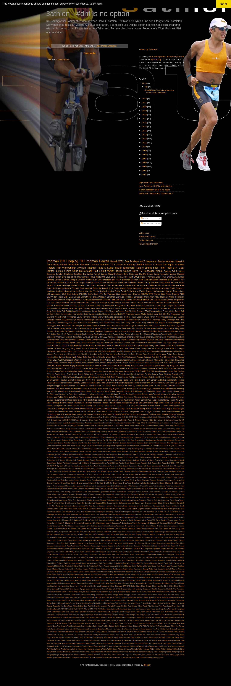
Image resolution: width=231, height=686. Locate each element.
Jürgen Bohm (52, 537)
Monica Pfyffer (160, 577)
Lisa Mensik (93, 554)
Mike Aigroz (77, 577)
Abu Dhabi (89, 420)
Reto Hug (169, 403)
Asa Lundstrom (163, 431)
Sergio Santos (124, 615)
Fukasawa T (159, 494)
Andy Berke (175, 429)
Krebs (155, 546)
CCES (66, 368)
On (66, 331)
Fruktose (129, 494)
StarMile (78, 620)
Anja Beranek (77, 320)
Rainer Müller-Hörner (176, 597)
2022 (144, 99)
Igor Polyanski (144, 514)
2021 (144, 103)
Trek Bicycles (136, 637)
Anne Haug (53, 264)
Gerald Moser (179, 497)
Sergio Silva (134, 615)
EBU (182, 374)
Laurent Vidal (90, 552)
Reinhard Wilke (167, 297)
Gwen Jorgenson (151, 503)
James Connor (179, 520)
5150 (182, 303)
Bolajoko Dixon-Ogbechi (165, 440)
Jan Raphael (109, 294)
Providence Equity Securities (66, 597)
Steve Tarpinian (112, 623)
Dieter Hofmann (111, 300)
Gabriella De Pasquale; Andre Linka (88, 497)
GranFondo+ (179, 500)
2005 (144, 166)
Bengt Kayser (94, 437)
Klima (160, 285)
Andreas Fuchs (58, 340)
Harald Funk (128, 380)
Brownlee (57, 446)
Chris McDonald (61, 457)
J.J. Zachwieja (74, 520)
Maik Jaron (59, 560)
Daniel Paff (142, 466)
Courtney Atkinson (106, 371)
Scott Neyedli (146, 612)
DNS (110, 288)
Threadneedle (179, 632)
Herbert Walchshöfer (168, 380)
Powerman (96, 403)
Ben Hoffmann (140, 340)
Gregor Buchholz (86, 282)
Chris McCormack (82, 271)
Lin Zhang (180, 552)
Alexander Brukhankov (132, 337)
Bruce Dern (66, 446)
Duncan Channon (141, 477)
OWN (129, 586)
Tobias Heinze (136, 302)
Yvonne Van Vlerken (153, 302)
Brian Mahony (149, 443)
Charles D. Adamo (139, 368)
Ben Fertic (58, 297)
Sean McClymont (167, 612)
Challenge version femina (113, 454)
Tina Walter (110, 635)
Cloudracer (108, 343)
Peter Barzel (160, 592)
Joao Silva (180, 386)
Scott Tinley (80, 409)
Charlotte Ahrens (155, 368)
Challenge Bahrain (53, 454)
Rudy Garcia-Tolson (135, 606)
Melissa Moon (84, 572)
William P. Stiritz (178, 649)
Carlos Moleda (178, 340)
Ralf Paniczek (76, 600)
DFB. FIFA (175, 463)
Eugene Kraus (52, 486)
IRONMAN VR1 (76, 514)
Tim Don (155, 357)
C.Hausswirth (144, 446)
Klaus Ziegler (95, 546)
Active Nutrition (121, 420)
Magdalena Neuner (140, 394)
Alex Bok (174, 360)
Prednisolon (51, 597)
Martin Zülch (109, 397)
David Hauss (72, 374)
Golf (155, 500)
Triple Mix (50, 640)
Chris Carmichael (169, 368)
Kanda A (140, 537)
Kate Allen (139, 326)
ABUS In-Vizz (160, 417)
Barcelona (177, 434)
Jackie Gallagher (135, 520)
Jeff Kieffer (169, 523)
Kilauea (67, 291)
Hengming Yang (68, 348)
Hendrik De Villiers (113, 509)
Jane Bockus (110, 523)
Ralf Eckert (100, 271)
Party (92, 308)
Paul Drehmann (102, 592)
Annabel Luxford (84, 340)
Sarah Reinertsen (53, 612)
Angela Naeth (57, 431)
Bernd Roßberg (147, 437)
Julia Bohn (80, 534)
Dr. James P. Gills (66, 346)
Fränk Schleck (138, 494)
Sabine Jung (105, 609)
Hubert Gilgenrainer (125, 383)
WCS (142, 261)
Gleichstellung (126, 500)
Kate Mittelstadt (94, 540)
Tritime (163, 411)
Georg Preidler (165, 377)
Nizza (100, 400)
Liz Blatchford (71, 394)
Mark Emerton (104, 563)
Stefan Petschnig (86, 334)
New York (64, 354)
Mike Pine (94, 577)
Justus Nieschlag (103, 314)
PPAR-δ (169, 589)
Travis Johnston (124, 637)
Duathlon (140, 311)
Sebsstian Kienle (92, 615)
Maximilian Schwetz (134, 328)
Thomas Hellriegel (62, 285)
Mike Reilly (174, 328)
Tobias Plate (127, 635)
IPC (168, 512)
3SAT (131, 417)
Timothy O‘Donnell (99, 635)
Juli (146, 87)
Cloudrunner (108, 460)
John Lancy (175, 529)
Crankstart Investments (124, 371)
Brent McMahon (165, 340)
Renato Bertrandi (164, 331)
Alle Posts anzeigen (106, 46)
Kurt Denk (98, 280)
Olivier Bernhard (53, 589)
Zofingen (180, 414)
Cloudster (117, 460)
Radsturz (140, 597)
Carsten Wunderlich (71, 451)
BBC (162, 363)
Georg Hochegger (141, 346)
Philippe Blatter (107, 302)
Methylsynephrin (178, 572)
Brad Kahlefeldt (93, 443)
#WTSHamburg (115, 417)
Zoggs (177, 655)
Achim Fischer (99, 420)
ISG (152, 383)
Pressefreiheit (60, 317)
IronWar (115, 517)
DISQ (49, 466)
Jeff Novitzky (129, 386)
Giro (83, 380)
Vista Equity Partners (170, 643)
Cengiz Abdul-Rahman (136, 451)
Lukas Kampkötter (100, 557)
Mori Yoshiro (64, 580)
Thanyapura (117, 629)
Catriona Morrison (104, 368)
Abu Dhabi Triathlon (176, 308)
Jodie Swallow (90, 314)
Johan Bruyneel (105, 348)
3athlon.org (156, 59)
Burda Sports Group (118, 446)
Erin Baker (160, 483)
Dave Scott (93, 294)
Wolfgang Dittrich (178, 652)
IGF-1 (157, 512)
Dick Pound (97, 474)
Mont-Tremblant (172, 577)
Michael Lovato (163, 328)
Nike (83, 354)
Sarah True (116, 357)
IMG (74, 326)
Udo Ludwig (93, 640)
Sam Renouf (93, 357)
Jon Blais (79, 532)
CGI (71, 368)
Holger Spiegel (53, 383)
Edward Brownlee (79, 480)
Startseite (89, 53)
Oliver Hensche (157, 586)
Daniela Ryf (169, 271)
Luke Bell (111, 557)
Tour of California (86, 637)
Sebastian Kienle (153, 271)
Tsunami (57, 640)
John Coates (118, 348)
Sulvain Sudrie (132, 623)
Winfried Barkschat (57, 652)
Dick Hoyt (88, 474)
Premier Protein (108, 403)
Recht (157, 600)
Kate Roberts (106, 540)
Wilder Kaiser (112, 649)
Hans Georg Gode (120, 506)
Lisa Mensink (103, 554)
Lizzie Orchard (140, 554)
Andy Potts (51, 311)
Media (151, 569)
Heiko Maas (63, 509)
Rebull (152, 600)
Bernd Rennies (106, 366)
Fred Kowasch (63, 494)
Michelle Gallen (52, 577)
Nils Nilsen (165, 583)
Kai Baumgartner (158, 56)
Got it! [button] (223, 4)
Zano (143, 655)
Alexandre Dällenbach (123, 423)
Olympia (73, 280)
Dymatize (176, 374)
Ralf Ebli (110, 308)
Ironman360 (168, 517)
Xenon (96, 655)
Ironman (53, 261)
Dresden (126, 477)
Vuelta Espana (87, 646)
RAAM (98, 597)
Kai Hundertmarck (109, 537)
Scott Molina (136, 612)
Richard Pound (178, 331)
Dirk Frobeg (166, 474)
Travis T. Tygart (146, 411)
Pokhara (171, 595)
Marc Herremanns (124, 351)
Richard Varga (109, 603)
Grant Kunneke (70, 503)
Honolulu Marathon (80, 383)
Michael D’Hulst (107, 574)
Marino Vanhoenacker (150, 277)
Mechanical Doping (141, 569)
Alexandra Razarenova (93, 423)
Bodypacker (174, 366)
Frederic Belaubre (75, 494)
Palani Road (120, 291)
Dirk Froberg (176, 474)
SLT (128, 406)
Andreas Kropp (64, 429)
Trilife (177, 637)
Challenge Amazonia (176, 451)
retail (133, 657)
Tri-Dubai (144, 637)
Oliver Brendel (146, 586)
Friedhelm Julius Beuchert (104, 494)
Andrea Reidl (140, 426)
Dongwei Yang (95, 477)
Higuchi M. (164, 509)
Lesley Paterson (66, 328)
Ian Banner (135, 514)
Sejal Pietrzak (113, 615)
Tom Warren (155, 635)
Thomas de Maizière (166, 632)
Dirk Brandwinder (154, 474)
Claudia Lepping (83, 460)
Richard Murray (97, 317)
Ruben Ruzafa (110, 406)
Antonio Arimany (98, 340)
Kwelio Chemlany (96, 549)
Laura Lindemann (171, 285)
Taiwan (167, 626)
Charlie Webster (144, 454)
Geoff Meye (134, 497)
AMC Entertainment (54, 420)
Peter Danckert (178, 592)
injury (120, 657)
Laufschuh (51, 351)
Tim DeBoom (68, 635)
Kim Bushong (140, 543)
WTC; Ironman (109, 646)
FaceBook (131, 306)
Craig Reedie (119, 463)
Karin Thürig (140, 348)
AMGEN (65, 420)
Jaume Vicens (132, 523)
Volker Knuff (59, 646)
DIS (102, 300)
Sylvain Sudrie (114, 626)
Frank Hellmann (76, 492)
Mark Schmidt (103, 328)
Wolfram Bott (110, 360)
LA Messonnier (126, 549)
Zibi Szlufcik (92, 337)
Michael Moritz (157, 574)
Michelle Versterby (65, 577)
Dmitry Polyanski (83, 477)
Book (56, 443)
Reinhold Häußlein (149, 331)
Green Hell (80, 503)
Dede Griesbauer (96, 374)
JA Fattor (91, 520)
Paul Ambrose (91, 592)
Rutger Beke (82, 357)
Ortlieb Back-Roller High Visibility (129, 589)
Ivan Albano (177, 517)
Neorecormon (65, 583)
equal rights (91, 657)
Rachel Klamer (121, 331)
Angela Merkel (71, 340)
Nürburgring (104, 586)
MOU (177, 557)
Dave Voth (99, 469)
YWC (110, 655)
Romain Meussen (114, 606)
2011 (144, 142)
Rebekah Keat (144, 600)
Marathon (172, 394)
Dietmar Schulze (128, 474)
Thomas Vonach (152, 632)
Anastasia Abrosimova (104, 426)
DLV (148, 371)
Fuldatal (167, 494)
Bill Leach (117, 440)
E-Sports (181, 477)
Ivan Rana (169, 383)
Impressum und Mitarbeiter (151, 182)
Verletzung (125, 643)
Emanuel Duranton (157, 480)
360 (127, 417)
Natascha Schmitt (53, 583)
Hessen (181, 380)
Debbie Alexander (69, 471)
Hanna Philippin (99, 297)
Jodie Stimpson (177, 288)
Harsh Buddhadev (145, 506)
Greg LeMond (148, 323)
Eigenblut (111, 480)
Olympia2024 (64, 589)
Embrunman (168, 480)
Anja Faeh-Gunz (79, 431)
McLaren (137, 397)
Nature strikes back (147, 267)
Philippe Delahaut (130, 595)
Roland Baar (82, 606)
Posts (144, 218)
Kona (112, 391)
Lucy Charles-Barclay (123, 394)
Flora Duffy (125, 323)
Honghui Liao (70, 512)
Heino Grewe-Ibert (74, 509)
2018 (144, 114)
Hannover (109, 506)
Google (160, 500)
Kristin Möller (169, 348)
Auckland (130, 340)
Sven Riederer (74, 411)
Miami (49, 574)
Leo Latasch (127, 552)
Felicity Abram (175, 486)
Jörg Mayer (180, 534)
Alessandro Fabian (162, 360)
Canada (96, 449)
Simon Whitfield (122, 302)
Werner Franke (60, 649)
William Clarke (155, 649)
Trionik (181, 637)
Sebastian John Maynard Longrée (72, 615)
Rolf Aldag (108, 317)
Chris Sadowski (73, 457)
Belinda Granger (82, 366)
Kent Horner (98, 543)
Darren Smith (60, 374)
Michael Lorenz (146, 574)
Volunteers (78, 646)
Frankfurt (78, 274)
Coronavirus (141, 343)
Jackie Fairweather (121, 520)
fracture (105, 657)
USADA (60, 282)
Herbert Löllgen (137, 509)
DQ (58, 466)
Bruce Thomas (92, 446)
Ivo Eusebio (179, 383)
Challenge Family (159, 320)
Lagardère (180, 326)
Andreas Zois (128, 429)
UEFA (63, 640)
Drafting (50, 280)
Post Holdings (86, 403)
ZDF (176, 317)
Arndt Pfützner (132, 431)
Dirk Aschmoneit (141, 474)
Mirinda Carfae (125, 577)
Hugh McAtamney (87, 512)
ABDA (152, 417)
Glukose (135, 500)
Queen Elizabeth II (89, 597)
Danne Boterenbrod (154, 466)
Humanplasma (99, 512)
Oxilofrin (155, 589)
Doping (73, 261)
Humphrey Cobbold (113, 512)
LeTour (70, 351)
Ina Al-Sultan (177, 514)
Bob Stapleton (151, 440)
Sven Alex (56, 626)
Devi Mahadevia (111, 374)
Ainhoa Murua (172, 420)
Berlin (59, 311)
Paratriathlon (128, 400)
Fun (182, 494)
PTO (151, 294)
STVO (98, 609)
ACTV (168, 417)
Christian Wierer (68, 343)
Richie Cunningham (55, 406)
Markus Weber (174, 563)
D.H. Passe (162, 463)
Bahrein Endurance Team (130, 434)
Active (110, 337)
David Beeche (131, 469)
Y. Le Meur (103, 655)
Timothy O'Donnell (159, 334)
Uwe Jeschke (146, 308)
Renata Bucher (69, 603)
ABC (148, 417)
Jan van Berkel (104, 386)
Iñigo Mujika (57, 520)
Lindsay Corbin (64, 554)
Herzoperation (66, 314)
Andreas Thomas (116, 429)
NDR (85, 400)
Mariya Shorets (92, 563)
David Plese (162, 469)
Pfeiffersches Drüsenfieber (80, 595)
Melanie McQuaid (149, 397)
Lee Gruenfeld (112, 552)
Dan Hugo (167, 343)
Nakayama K (157, 580)
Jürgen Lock (70, 537)
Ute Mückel (176, 640)
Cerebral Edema (152, 451)
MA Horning (163, 557)
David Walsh (83, 374)
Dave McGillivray (89, 469)
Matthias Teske (106, 569)
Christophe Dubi (53, 460)
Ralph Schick (158, 403)
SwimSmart (113, 334)
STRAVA (134, 406)
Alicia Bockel (164, 423)
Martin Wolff (93, 566)
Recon (162, 600)
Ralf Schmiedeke (146, 403)
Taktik (93, 411)
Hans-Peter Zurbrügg (113, 380)
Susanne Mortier (61, 411)
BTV (175, 267)
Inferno (71, 517)
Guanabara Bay (112, 503)
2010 (144, 146)
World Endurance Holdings (83, 655)
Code (124, 460)
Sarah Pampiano (178, 609)
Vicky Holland (173, 334)
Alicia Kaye (174, 423)
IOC (105, 285)
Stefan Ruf (154, 620)
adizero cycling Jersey (55, 657)
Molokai (145, 577)
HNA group (59, 506)
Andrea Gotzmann (60, 363)
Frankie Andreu (135, 377)
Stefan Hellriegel (112, 620)
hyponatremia (113, 657)
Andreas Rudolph (77, 429)
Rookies (124, 606)
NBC (88, 302)
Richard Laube (98, 603)
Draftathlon (86, 297)
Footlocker (139, 489)
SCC (60, 609)
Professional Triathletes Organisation (99, 331)
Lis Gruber (74, 554)
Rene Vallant (80, 603)
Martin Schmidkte (71, 566)
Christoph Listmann (160, 457)
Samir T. (158, 406)
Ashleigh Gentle (175, 431)
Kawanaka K (51, 543)
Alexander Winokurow (76, 423)
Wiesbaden (56, 294)
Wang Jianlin (149, 317)
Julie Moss (120, 534)
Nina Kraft (89, 354)
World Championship (164, 317)
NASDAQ (119, 580)
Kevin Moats (117, 543)
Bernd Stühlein (118, 366)
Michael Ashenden (70, 574)
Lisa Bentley (83, 554)
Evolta (113, 486)
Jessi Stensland (104, 526)
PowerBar (127, 285)
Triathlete (161, 637)
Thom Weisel (101, 411)
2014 (144, 131)
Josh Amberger (160, 532)
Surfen (127, 317)
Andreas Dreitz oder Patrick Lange (171, 426)
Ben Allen (74, 437)
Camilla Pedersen (89, 368)
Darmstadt (165, 466)
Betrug (127, 366)
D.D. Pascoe (153, 463)
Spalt (143, 617)
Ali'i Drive (155, 423)
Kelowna (80, 543)
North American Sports (66, 586)
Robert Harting (152, 603)
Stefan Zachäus (164, 620)
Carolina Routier (173, 449)
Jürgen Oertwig (81, 537)
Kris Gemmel (136, 391)
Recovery (168, 600)
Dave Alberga (175, 466)
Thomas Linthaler (101, 632)
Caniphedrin (162, 449)
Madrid (137, 314)
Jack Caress (99, 520)
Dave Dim (67, 469)
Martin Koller (60, 566)
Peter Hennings (53, 403)
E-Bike (175, 477)
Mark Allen (149, 297)
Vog (87, 288)
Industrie (57, 517)
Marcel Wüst (135, 560)
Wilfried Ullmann (124, 649)
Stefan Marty (134, 620)
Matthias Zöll (109, 280)
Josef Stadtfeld (136, 532)
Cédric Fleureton (141, 463)
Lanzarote (169, 549)
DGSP (182, 463)
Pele (182, 285)
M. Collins (128, 557)
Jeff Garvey (161, 523)
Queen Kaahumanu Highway (159, 291)
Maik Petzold (100, 282)
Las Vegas (179, 348)
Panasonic (180, 589)
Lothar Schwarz (52, 557)
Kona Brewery (128, 546)
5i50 (135, 417)
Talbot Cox (174, 626)
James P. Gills (63, 523)
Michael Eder (119, 574)
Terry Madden (107, 629)
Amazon (87, 426)
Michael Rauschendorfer (57, 400)
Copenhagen (51, 463)
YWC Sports (116, 655)
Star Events (70, 620)
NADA (118, 280)
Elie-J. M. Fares (135, 480)
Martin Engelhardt (125, 267)
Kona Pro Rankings (154, 348)
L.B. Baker (107, 549)
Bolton (177, 440)
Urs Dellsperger (166, 640)
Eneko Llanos (92, 323)
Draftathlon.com (146, 240)
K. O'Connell (92, 537)
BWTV (50, 297)
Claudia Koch (71, 460)
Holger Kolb (60, 512)
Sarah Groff (61, 334)
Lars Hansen (59, 552)
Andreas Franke (53, 429)
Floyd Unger (130, 489)
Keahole (59, 291)
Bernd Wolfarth (159, 437)
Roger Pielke (73, 606)
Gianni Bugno (62, 500)
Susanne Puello (157, 623)
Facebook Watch (126, 346)
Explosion (119, 486)
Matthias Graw (94, 569)
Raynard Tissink (132, 600)
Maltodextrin (94, 560)
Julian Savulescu (99, 534)
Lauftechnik (69, 552)
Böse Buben (134, 320)
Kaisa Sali (132, 537)
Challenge (68, 274)
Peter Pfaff (166, 267)
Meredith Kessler (131, 572)
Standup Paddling (138, 409)
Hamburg (147, 288)
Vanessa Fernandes (69, 643)
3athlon (127, 282)
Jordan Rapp (116, 532)
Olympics (109, 291)
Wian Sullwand (150, 414)
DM (152, 371)
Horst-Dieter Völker (109, 383)
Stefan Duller (101, 620)
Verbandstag (116, 643)
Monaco (151, 577)
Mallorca (164, 394)
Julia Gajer (161, 306)
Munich (90, 580)
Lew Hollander (151, 552)
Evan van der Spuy (104, 486)
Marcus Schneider (158, 560)
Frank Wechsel (142, 492)
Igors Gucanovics (156, 514)
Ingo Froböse (79, 517)
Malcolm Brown (79, 560)
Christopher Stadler (75, 371)
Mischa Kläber (136, 577)
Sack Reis (131, 609)
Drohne (131, 477)
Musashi (96, 580)
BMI (61, 306)
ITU (82, 261)
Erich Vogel (127, 483)
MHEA (109, 351)
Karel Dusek (164, 537)
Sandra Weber (105, 357)
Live (74, 351)
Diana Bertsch (125, 374)
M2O (156, 557)
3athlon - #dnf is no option (87, 14)
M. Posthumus (148, 557)
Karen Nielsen (174, 537)
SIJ (79, 609)
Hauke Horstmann (172, 506)
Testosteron (131, 357)
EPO (147, 311)
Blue (132, 440)
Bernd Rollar (110, 320)
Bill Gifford (110, 440)
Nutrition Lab (95, 586)
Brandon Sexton (106, 443)
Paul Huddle (152, 400)
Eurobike (155, 282)
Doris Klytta (105, 477)
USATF (68, 640)
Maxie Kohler (128, 569)
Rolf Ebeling (92, 606)
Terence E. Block (95, 629)
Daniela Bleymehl (64, 323)
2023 (144, 83)
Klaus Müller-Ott (97, 277)
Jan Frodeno (132, 261)
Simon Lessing (73, 334)
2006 (144, 162)
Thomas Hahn (73, 632)
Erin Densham (108, 346)
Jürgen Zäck (172, 306)
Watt (169, 646)
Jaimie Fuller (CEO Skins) (151, 520)
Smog (128, 617)
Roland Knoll (70, 357)
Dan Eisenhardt (83, 466)
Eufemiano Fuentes (112, 323)
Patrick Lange (100, 274)
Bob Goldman (140, 440)
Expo (126, 486)
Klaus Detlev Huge (88, 391)
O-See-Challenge (115, 586)
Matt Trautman (172, 566)
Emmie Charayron (53, 483)
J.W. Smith (83, 520)
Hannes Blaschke (99, 506)
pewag (128, 657)
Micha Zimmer (57, 574)
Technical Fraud (83, 629)
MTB (114, 351)
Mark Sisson (131, 563)
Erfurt (101, 323)
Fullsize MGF (176, 494)
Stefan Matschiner (153, 409)
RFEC (104, 597)
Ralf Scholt (97, 600)
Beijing (72, 366)
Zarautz (148, 655)
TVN (88, 411)
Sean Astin (156, 612)
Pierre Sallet (162, 595)
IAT (148, 383)
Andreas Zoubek (139, 429)
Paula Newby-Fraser (135, 291)
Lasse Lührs (161, 391)
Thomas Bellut (52, 632)
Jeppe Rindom (142, 386)
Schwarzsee (91, 612)
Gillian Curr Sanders (75, 500)
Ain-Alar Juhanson (145, 360)
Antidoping (88, 320)
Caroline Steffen (85, 280)
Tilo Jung (60, 635)
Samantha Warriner (146, 406)
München (80, 302)
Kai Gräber (131, 389)
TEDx (145, 626)
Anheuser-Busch (114, 363)
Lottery (102, 394)
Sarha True (74, 612)
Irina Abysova (97, 517)
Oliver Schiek (168, 586)
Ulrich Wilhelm (126, 640)
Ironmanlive (164, 288)
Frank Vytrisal (132, 492)
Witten (76, 360)
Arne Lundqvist (151, 431)
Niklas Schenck (123, 583)
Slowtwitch (105, 409)
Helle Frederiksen (64, 326)
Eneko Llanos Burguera (79, 377)
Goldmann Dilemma (146, 500)
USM (73, 640)
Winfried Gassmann (71, 652)
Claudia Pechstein (96, 460)
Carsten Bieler (145, 320)
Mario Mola (68, 397)
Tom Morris (146, 635)
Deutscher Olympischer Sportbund (71, 474)
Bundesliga (107, 446)
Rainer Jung (172, 354)
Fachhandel (136, 486)
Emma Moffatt (168, 311)
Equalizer (100, 483)
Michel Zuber (168, 574)
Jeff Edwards (151, 523)
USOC (78, 640)
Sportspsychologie (175, 617)
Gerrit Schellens (74, 380)
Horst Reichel (94, 383)
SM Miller (84, 609)
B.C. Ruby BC (85, 434)
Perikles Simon (124, 354)
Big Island (103, 288)
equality (99, 657)
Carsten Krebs (57, 451)
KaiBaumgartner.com (148, 244)
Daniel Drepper (160, 371)
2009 (144, 150)
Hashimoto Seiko (159, 506)
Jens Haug (79, 526)
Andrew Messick (175, 261)
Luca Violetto (64, 557)
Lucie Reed (88, 351)
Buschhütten (77, 311)
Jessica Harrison (168, 386)
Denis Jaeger (91, 471)
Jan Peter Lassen (67, 386)
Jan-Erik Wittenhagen (97, 523)
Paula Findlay (101, 308)
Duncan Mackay (154, 477)
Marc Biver (126, 560)
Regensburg (178, 291)
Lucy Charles (134, 294)
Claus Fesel (81, 343)
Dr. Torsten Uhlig (116, 477)
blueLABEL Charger (70, 657)
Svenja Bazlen (64, 288)
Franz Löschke (96, 285)
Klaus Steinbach (60, 546)
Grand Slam (59, 503)
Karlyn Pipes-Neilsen (70, 540)
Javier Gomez (166, 300)
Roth (141, 280)
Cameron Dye (75, 449)
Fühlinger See (52, 497)
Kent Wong (108, 543)
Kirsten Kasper (150, 543)
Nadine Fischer (135, 580)
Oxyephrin (162, 589)
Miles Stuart (114, 577)
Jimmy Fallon (140, 526)
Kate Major (141, 389)
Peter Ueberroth (64, 595)
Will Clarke (134, 649)
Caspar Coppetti (85, 451)
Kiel (124, 543)
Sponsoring (118, 317)
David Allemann (110, 469)
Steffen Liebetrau (101, 334)
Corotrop (73, 463)
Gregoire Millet (100, 503)
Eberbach (50, 480)
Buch (100, 446)
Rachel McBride (122, 403)
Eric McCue (108, 483)
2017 (144, 119)
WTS (146, 280)
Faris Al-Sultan (106, 267)
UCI (48, 294)
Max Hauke (128, 397)
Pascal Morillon (61, 592)
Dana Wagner (104, 466)
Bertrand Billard (67, 440)
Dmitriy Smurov (151, 374)
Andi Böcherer (118, 426)
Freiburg (145, 377)
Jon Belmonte (76, 389)
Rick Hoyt (118, 603)
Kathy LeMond (145, 540)
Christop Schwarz (146, 457)
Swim (95, 626)
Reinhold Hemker (134, 331)
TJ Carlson (151, 626)
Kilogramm (130, 543)
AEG (105, 337)
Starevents (92, 620)
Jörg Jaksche (170, 534)
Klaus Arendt (74, 391)
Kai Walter (88, 274)
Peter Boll (169, 592)
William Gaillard (166, 649)
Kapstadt (156, 537)
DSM (61, 466)
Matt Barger (152, 566)
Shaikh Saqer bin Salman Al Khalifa (153, 615)
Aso (182, 431)
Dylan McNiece (166, 477)
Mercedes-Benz (119, 572)
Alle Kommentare (150, 223)
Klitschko (104, 546)
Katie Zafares (179, 540)
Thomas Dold (63, 632)
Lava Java (110, 277)
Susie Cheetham (169, 623)
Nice (95, 400)
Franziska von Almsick (169, 492)
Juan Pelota (103, 389)
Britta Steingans (172, 443)
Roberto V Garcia (178, 603)
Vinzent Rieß (139, 643)
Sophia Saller (136, 617)
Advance (133, 360)
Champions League (130, 454)
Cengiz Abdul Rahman (119, 451)
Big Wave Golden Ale (97, 440)
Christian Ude (97, 457)
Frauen (54, 494)
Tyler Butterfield (173, 411)
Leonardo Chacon (139, 552)
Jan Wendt (93, 386)
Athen (123, 340)
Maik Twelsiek (154, 394)
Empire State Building (68, 483)
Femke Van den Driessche (82, 489)
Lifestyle (61, 394)
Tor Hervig (60, 637)
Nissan (181, 583)
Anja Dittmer (151, 285)
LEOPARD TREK (138, 549)
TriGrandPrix (153, 637)
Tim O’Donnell (146, 334)
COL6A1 (178, 446)
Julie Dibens (129, 348)
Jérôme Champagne (157, 534)
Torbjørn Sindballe (120, 411)
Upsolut (140, 317)
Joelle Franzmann (93, 529)
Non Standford (52, 586)
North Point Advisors (82, 586)
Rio (65, 406)
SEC (75, 609)
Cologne (129, 460)
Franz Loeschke (155, 492)
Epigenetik (92, 483)
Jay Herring (142, 523)
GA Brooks (62, 497)
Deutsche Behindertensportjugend (143, 471)
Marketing (153, 563)
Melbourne (51, 572)
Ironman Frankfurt (141, 300)
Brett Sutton (72, 294)
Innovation (88, 517)
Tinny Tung (119, 635)
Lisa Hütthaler (126, 297)
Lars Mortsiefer (149, 391)
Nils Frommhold (173, 314)
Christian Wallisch (108, 457)
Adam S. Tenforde (134, 420)
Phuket (77, 403)
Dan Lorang (74, 297)
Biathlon (145, 366)
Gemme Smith (118, 497)
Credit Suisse (130, 463)
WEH (60, 360)
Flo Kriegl (95, 489)
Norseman (107, 400)
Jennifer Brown (52, 526)
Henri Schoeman (153, 380)
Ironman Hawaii (97, 261)
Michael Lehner (165, 351)
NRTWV (126, 580)
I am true (146, 512)
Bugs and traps (71, 282)
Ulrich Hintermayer (114, 640)
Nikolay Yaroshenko (136, 583)
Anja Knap (90, 431)
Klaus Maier (175, 543)
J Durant (65, 520)
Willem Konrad (144, 649)
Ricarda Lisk (59, 357)
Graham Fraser (168, 500)
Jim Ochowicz (130, 526)
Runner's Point (157, 606)
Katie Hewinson (157, 540)
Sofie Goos (115, 409)
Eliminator (145, 480)
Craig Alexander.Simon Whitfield (102, 463)
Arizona (110, 431)
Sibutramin (81, 617)
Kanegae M (148, 537)
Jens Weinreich (113, 326)
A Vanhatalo (141, 417)
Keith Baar (61, 543)
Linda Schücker (52, 554)
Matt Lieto (119, 397)
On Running (96, 589)
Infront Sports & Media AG (87, 348)
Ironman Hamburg (125, 517)
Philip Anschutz (97, 595)
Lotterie (80, 351)
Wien (159, 414)
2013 (144, 134)
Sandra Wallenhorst (171, 406)
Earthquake (51, 377)
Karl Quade (57, 540)
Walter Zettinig (143, 646)
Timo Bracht (167, 277)
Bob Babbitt (67, 311)
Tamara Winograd (57, 629)
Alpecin (66, 426)
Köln (59, 308)
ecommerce (82, 657)
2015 (144, 126)
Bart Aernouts (98, 320)
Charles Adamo (125, 368)
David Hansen (141, 469)
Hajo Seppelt (160, 323)
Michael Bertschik (83, 574)
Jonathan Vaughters (104, 532)
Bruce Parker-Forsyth (78, 446)
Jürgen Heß (61, 537)
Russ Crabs (167, 606)
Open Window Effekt (109, 589)
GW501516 (70, 497)
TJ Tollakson (160, 626)
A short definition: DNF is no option (154, 190)
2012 (144, 138)
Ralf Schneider (86, 600)
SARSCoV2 (121, 406)
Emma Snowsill (95, 346)
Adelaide (145, 420)
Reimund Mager (58, 603)
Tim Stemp (88, 635)
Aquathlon (140, 363)
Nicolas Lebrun (89, 583)
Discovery (58, 477)
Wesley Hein (82, 649)
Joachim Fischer (178, 526)
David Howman (79, 323)
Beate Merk (57, 437)
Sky (114, 617)
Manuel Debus (115, 560)
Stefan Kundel (124, 620)
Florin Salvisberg (119, 489)
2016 (144, 123)
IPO (155, 306)
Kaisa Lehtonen (122, 537)
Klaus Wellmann (73, 546)
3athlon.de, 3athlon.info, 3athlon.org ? (156, 193)
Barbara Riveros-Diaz (165, 434)
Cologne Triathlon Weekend (143, 460)
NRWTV (144, 294)
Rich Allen (89, 603)
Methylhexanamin (150, 572)
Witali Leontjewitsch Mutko (95, 652)
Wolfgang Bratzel (165, 652)
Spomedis (164, 617)
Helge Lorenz (139, 380)
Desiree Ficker (112, 471)
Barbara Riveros (62, 366)
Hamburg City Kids (85, 506)
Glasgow (103, 500)
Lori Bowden (83, 394)
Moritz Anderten (75, 580)
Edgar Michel (82, 346)
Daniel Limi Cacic (116, 466)
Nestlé (90, 400)
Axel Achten (62, 434)
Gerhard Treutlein (60, 380)
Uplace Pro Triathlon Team (65, 414)
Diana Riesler (52, 346)
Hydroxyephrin (125, 512)
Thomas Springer (144, 357)
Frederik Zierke (88, 494)
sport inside (140, 657)
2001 (144, 174)
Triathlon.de (170, 637)
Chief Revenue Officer (172, 454)
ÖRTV (162, 657)
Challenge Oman (98, 454)
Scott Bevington (112, 612)
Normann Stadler (155, 261)
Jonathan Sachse (90, 532)
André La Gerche (164, 429)
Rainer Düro (159, 294)
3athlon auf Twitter (147, 236)
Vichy (132, 643)
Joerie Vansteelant (107, 529)
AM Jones (180, 417)
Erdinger (103, 377)
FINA (130, 486)
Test (124, 357)
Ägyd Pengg (154, 657)
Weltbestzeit (68, 360)
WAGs (101, 646)
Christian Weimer (59, 371)
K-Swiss (123, 389)
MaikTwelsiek (68, 560)
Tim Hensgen (78, 635)
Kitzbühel (162, 326)
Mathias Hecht (130, 566)
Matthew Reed (70, 569)
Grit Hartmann (98, 380)
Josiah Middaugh (127, 326)
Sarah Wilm (64, 612)
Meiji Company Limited (162, 569)
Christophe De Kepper (176, 457)
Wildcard (156, 308)
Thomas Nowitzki (126, 632)
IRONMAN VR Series (62, 514)
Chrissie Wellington (163, 264)
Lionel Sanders (115, 285)
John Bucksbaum (147, 529)
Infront (155, 288)
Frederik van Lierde (144, 306)
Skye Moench (121, 617)
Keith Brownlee (70, 543)
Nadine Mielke (147, 580)
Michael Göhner (163, 397)
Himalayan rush (174, 509)
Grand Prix (51, 503)
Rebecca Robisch (130, 280)
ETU (87, 285)
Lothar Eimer (179, 554)
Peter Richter (136, 354)
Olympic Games (85, 589)
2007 (144, 158)
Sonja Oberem (58, 300)
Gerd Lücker (166, 346)
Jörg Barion (179, 300)
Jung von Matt (129, 534)
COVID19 (77, 368)
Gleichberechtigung (114, 500)
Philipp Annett (118, 595)
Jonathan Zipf (113, 297)
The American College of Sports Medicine (137, 629)
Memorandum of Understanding (101, 572)
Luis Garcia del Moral (85, 557)
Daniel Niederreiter (130, 466)
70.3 (64, 294)
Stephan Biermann (177, 620)
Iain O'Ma (126, 514)
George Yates (168, 497)
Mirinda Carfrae (62, 280)
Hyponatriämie (137, 512)
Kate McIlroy (83, 540)
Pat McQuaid (99, 354)
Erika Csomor (137, 483)
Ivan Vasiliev (78, 314)
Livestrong (138, 297)
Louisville (110, 394)
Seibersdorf (103, 615)
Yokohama (137, 655)
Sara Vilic (167, 609)
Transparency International (103, 637)
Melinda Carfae (60, 572)
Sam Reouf (151, 609)
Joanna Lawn (52, 529)
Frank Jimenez (122, 377)
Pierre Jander (148, 354)
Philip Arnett (108, 595)
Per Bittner (180, 400)
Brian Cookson (138, 443)
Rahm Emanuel (162, 597)
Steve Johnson (100, 623)
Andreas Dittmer (152, 426)
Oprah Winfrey (84, 308)
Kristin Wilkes (76, 549)
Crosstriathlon (152, 343)
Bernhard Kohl (122, 320)
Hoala (53, 512)
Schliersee (82, 612)
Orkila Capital (117, 400)
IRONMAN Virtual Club (91, 514)
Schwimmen (101, 612)
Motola (84, 580)
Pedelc (133, 592)
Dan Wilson (93, 466)
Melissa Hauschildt (69, 308)
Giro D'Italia (87, 500)
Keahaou (51, 291)
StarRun (84, 620)
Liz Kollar (130, 554)
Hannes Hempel (173, 323)
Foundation (162, 489)
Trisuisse (156, 411)
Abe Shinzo (80, 420)
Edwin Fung (91, 480)
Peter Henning (52, 595)
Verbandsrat (107, 643)
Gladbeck (95, 500)
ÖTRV (100, 337)
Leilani (120, 552)
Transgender (134, 411)
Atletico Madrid (52, 434)
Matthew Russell (82, 569)
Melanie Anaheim (177, 569)
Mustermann (104, 580)
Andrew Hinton (151, 429)
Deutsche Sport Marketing (166, 471)
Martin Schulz (84, 566)
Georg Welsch (155, 346)
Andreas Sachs (90, 429)
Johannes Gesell (134, 529)
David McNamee (117, 311)
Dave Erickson (77, 469)
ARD (182, 294)
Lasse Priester (173, 391)
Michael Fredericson (131, 574)
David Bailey (120, 469)
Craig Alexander (161, 274)
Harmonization (133, 506)
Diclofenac (106, 474)
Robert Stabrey (86, 406)
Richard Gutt (179, 403)
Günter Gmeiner (163, 503)
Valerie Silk (81, 414)
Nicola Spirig (99, 291)
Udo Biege (85, 640)
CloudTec (99, 343)
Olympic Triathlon (86, 267)
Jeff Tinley (177, 523)
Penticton (95, 302)
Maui (157, 297)
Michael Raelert (54, 277)
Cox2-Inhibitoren (83, 463)
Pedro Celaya (142, 592)
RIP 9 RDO (111, 597)
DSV (65, 466)
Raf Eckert (133, 403)
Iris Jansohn (107, 517)
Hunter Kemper (140, 383)
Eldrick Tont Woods (122, 480)
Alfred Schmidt (146, 423)
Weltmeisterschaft (177, 646)
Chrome (62, 460)
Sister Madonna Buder (104, 617)
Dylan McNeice (165, 374)
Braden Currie (152, 340)
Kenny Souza (89, 543)
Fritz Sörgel (154, 377)
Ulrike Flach (148, 640)
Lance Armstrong (125, 264)
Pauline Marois (125, 592)
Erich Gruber (117, 483)
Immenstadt (167, 514)
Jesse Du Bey (154, 386)
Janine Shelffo (118, 386)
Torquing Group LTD (71, 637)
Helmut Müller (101, 509)
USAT (55, 360)
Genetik (126, 497)
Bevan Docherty (70, 306)
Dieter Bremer (116, 474)
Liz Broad (123, 554)
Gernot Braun (52, 500)
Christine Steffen (133, 457)
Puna (79, 597)
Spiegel (157, 617)
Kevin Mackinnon (151, 326)
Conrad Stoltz (129, 343)
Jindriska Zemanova (164, 526)
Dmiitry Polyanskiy (69, 477)
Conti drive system (162, 460)
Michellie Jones (68, 302)
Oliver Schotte (179, 586)
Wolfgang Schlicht (66, 655)
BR (110, 434)
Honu (78, 512)
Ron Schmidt (98, 406)
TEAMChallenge (115, 274)
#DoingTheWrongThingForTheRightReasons (81, 417)
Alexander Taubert (61, 423)
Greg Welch (165, 282)
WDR (123, 414)
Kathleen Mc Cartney (120, 540)
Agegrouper (118, 337)
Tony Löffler (51, 637)
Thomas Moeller (114, 632)
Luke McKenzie (99, 351)
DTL (85, 294)
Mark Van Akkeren (143, 563)
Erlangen (168, 483)
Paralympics (51, 592)
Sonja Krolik (125, 409)
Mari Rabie (58, 397)
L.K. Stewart (115, 549)
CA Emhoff (154, 446)
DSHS (54, 323)
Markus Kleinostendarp (94, 397)
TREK (83, 411)
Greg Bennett (90, 503)
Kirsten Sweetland (163, 543)
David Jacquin (152, 469)
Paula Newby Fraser (166, 400)
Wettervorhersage (94, 649)
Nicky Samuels (74, 354)
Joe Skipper (82, 529)
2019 (144, 111)
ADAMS (173, 417)
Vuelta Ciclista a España (111, 414)
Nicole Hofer (100, 583)
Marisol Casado (177, 274)
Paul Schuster (114, 592)
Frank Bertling (65, 492)
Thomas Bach (77, 288)
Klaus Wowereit (84, 546)
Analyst (93, 426)
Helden (57, 314)
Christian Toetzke (54, 343)
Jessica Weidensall (117, 526)
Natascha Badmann (158, 280)
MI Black (171, 557)
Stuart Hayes (166, 409)
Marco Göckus (145, 560)
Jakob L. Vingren (167, 520)
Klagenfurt (171, 326)
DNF (66, 297)
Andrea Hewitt (53, 306)
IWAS (121, 514)
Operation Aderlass (75, 331)
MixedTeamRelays (74, 400)
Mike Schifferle (104, 577)
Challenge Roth (173, 320)
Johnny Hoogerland (61, 532)
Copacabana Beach (177, 460)
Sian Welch (72, 617)
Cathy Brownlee (104, 451)
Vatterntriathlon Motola (94, 643)
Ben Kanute (94, 366)
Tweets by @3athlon (148, 49)
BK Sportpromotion (101, 434)
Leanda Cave (77, 291)
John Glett (167, 529)
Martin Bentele (147, 314)
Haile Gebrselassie (71, 506)
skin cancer (60, 417)
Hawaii (113, 261)
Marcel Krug (91, 328)
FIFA (116, 346)
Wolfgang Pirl (85, 360)
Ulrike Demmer (137, 640)
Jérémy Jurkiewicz (142, 534)
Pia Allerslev (142, 595)
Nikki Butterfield (111, 583)
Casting (94, 451)
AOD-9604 (72, 420)
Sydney (121, 334)
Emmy (177, 311)
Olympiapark (74, 589)
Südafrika (136, 626)
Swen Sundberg (87, 626)
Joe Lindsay (72, 529)
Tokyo (174, 357)
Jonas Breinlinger (90, 389)
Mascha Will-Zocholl (117, 566)
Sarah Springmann (59, 409)
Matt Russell (161, 566)
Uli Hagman (102, 640)
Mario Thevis (78, 397)
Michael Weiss (178, 351)
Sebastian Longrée (93, 409)
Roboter (50, 606)
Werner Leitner (71, 649)
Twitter (49, 360)
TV (140, 271)
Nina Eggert (174, 583)
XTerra (67, 271)
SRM (90, 609)
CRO (53, 449)
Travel (115, 637)
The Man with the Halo (161, 629)
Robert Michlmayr (164, 603)
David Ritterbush (173, 469)
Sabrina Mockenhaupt (119, 609)
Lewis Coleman (163, 552)
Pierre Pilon (152, 595)
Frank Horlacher (89, 492)
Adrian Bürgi (153, 420)
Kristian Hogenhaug (63, 549)
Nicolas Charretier (77, 583)
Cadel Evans (60, 449)
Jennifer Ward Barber (66, 526)
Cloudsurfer (118, 343)
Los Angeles (169, 554)
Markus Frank (163, 563)
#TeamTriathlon (103, 417)
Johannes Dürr (53, 389)
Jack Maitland (109, 520)
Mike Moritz (86, 577)
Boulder (74, 443)
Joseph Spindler (148, 532)
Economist (69, 480)
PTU (174, 589)
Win (48, 652)
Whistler (104, 649)
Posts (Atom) (63, 59)
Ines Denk (64, 517)
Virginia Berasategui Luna (76, 337)
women (147, 657)
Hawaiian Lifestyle (89, 264)
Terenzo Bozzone (132, 334)
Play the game (160, 354)
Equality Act (94, 377)
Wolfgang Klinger (53, 655)
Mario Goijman (57, 563)
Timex (110, 411)
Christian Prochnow (86, 306)
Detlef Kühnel (130, 311)
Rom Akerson (102, 606)
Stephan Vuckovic (74, 300)
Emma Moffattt (179, 480)
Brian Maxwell (160, 443)
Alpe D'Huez (58, 426)
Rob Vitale (131, 603)
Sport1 (138, 308)
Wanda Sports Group (135, 414)
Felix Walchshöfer (66, 267)
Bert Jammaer (56, 440)
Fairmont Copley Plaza (161, 486)
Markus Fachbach (139, 351)
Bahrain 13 (116, 434)
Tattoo (67, 629)
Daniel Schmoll (178, 343)
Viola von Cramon (151, 643)
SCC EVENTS (67, 609)
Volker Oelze (69, 646)
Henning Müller (125, 509)
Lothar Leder (94, 394)
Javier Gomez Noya (127, 271)
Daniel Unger (120, 288)
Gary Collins (107, 497)
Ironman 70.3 (107, 264)
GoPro (88, 380)
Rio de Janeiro (73, 406)
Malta (87, 560)
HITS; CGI (51, 506)
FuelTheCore (149, 494)
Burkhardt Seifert (133, 446)
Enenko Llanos (82, 483)
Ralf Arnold (66, 600)
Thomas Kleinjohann (86, 632)
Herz (158, 509)
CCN (160, 446)
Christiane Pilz (121, 457)
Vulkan (96, 646)
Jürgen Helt (116, 314)
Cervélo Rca (163, 451)
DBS (160, 343)
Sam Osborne (141, 609)
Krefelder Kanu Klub (171, 546)
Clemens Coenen (91, 371)
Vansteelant (81, 643)
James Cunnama (99, 326)
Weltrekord (51, 649)
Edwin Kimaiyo (101, 480)
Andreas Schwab (102, 429)
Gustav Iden (139, 503)
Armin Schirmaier (120, 431)
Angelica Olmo (67, 431)
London (59, 274)
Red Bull (175, 600)
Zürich (182, 655)
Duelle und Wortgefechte (115, 306)
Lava (56, 394)
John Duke (159, 529)
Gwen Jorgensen (134, 288)
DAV (168, 463)
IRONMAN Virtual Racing (109, 514)
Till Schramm (51, 635)
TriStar (133, 317)
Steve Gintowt (90, 623)
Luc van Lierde (54, 302)
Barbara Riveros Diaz (148, 434)
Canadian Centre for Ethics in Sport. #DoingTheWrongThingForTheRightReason (128, 449)
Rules (168, 294)
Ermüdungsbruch (178, 483)
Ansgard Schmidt (128, 363)
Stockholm (122, 623)
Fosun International (151, 489)
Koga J (110, 546)
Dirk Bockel (67, 277)
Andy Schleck (101, 363)
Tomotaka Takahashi (167, 635)
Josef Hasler (126, 532)
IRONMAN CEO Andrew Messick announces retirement (159, 91)
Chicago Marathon (156, 454)
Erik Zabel (111, 377)
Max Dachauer (153, 351)
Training (175, 294)
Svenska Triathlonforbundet (71, 626)
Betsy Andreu (136, 366)
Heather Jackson (54, 348)
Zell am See (156, 655)
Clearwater (90, 343)
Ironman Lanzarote (139, 517)
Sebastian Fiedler (53, 615)
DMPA (53, 466)
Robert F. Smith (141, 603)
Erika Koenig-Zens (149, 483)
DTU (63, 261)
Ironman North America (154, 517)
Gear (181, 267)
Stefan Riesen (144, 620)
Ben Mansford (84, 437)
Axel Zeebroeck (73, 434)
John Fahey (65, 389)
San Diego (160, 609)
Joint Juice (72, 532)
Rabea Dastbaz (121, 597)
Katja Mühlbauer (153, 389)
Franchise (55, 492)
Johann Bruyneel (121, 529)
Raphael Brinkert (120, 600)
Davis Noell (57, 471)
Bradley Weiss (57, 368)
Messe (140, 572)
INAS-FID (162, 512)
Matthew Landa (58, 569)
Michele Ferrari (53, 354)
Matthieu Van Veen (118, 328)
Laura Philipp (61, 351)
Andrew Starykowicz (63, 320)
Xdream (164, 308)
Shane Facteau (173, 615)
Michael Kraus (150, 328)
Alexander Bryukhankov (152, 337)
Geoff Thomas (144, 497)
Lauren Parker (79, 552)
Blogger (147, 665)
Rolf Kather (51, 334)
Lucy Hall (72, 557)
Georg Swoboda (157, 497)
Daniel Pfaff (172, 371)
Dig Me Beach (146, 274)
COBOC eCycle (168, 446)
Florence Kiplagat (106, 489)
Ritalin (125, 603)
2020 (144, 107)
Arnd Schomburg (152, 363)
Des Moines (101, 471)
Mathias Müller (141, 566)
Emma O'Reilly (63, 377)
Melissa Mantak (72, 572)
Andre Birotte (130, 426)
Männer (112, 580)
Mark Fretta (113, 563)
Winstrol (82, 652)
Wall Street (134, 646)
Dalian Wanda (77, 285)
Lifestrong (172, 552)
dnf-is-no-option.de (175, 56)
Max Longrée (117, 569)
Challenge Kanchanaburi (82, 454)
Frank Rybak (100, 492)
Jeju (182, 523)
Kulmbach (85, 549)
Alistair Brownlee (69, 264)
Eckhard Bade (59, 480)
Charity (115, 368)
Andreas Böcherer (91, 300)
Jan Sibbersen (82, 386)
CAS (80, 294)
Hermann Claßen (149, 509)
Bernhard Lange (171, 437)
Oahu (133, 586)
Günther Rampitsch (177, 503)
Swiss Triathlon (102, 626)
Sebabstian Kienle (115, 282)
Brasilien (116, 443)
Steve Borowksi (78, 623)
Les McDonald (53, 328)
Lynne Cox (120, 557)
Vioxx (160, 643)
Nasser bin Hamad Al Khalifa (173, 580)
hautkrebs (51, 417)
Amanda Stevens (76, 426)
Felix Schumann (66, 489)
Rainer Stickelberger (54, 600)
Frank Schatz (110, 492)
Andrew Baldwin (74, 363)
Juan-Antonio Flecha (68, 534)
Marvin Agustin (104, 566)
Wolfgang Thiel (98, 360)
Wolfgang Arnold (152, 652)
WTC (121, 261)
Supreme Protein (144, 623)
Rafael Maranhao (150, 597)
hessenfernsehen (171, 302)
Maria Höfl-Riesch (172, 560)
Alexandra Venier (108, 423)
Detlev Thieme (124, 471)
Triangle (181, 357)
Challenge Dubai (67, 454)
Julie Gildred (110, 534)
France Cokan (172, 489)
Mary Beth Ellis (160, 314)
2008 (144, 154)
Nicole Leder (59, 331)
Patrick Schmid (140, 400)
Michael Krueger (177, 397)
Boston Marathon (64, 443)
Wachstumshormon (122, 646)
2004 (144, 170)
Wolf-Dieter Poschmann (137, 652)
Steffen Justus (55, 271)
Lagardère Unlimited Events (155, 549)
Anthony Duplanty (100, 431)
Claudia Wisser (144, 264)
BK (92, 434)
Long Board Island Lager (155, 554)
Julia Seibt (88, 534)
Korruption (137, 546)
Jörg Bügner (113, 389)
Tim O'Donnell (165, 357)
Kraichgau (130, 314)
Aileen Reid (162, 420)
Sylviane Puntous (126, 626)
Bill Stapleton (154, 366)
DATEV (138, 371)
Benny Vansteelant (122, 437)
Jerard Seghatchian (90, 526)
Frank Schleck (121, 492)
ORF (124, 586)
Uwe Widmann (56, 643)
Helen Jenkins (126, 300)
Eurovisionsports (90, 486)
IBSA (152, 512)
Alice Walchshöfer (169, 337)
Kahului (100, 537)
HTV (101, 294)
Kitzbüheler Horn (61, 391)
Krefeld (160, 546)
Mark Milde (122, 563)
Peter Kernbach (66, 403)
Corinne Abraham (63, 463)
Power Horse (179, 595)
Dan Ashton (72, 466)
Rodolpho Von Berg (60, 606)
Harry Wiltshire (178, 346)
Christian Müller (85, 457)
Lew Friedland (80, 328)
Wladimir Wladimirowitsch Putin (116, 652)
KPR (123, 314)
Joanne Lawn (62, 529)
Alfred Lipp (136, 423)
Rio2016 (118, 308)
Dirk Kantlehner (137, 374)
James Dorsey (52, 523)
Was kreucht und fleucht (158, 646)
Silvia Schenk (90, 617)
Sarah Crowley (129, 308)
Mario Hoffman (81, 563)
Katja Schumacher (168, 389)
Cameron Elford (86, 449)
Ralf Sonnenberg (107, 600)
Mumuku (88, 291)
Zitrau (172, 655)
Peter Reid (52, 288)
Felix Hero (56, 489)
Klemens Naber (103, 391)
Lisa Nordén (121, 294)
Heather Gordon (52, 509)
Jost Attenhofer (171, 532)
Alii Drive (93, 288)
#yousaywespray (123, 360)
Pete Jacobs (173, 280)
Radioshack (132, 597)
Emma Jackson (155, 311)
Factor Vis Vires (147, 486)
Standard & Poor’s (58, 620)
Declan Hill (81, 471)
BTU (53, 366)
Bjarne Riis (126, 440)
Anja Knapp (178, 277)
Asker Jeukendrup (112, 340)
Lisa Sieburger (113, 554)
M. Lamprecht (137, 557)
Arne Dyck (141, 431)
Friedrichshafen (120, 494)
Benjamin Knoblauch (107, 437)
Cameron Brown (90, 311)
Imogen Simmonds (84, 326)
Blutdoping (165, 366)
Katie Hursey (168, 540)
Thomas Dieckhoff (124, 277)
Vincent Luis (60, 337)
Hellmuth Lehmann (88, 509)
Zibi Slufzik (165, 655)
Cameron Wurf (103, 311)
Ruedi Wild (147, 606)
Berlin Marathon (135, 437)
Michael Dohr (96, 574)
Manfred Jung (105, 560)
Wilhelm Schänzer (169, 414)
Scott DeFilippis (125, 612)
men (124, 657)
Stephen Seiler (66, 623)
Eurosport (80, 486)
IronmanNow (159, 383)
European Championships (67, 486)
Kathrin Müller (134, 540)
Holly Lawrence (66, 383)
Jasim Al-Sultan (121, 523)
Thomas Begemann (177, 629)
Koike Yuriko (118, 546)
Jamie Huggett (83, 523)
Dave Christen (58, 469)
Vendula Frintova (93, 414)
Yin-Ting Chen (127, 655)
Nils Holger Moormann (153, 583)
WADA (110, 271)
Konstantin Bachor (123, 391)
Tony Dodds (180, 635)
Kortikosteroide (147, 546)
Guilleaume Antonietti (126, 503)
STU (94, 609)
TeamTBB (73, 629)
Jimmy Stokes (151, 526)
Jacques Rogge (53, 386)
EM (75, 346)
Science (71, 409)
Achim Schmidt (110, 420)
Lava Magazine (100, 552)
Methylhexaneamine (164, 572)
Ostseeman (146, 589)
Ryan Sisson (176, 606)
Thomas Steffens (139, 632)
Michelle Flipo (179, 574)
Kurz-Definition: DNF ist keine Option (155, 186)
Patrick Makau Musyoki (76, 592)
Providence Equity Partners (78, 317)
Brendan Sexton (126, 443)
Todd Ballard (137, 635)
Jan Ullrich (155, 300)
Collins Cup (99, 306)
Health (181, 506)
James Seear (73, 523)
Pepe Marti (151, 592)
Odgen (138, 586)
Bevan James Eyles (81, 440)
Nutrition (174, 282)
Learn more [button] (96, 4)
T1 (141, 626)
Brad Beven (82, 443)
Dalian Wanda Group (140, 282)
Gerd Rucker (136, 323)
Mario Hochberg (69, 563)
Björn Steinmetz (131, 274)
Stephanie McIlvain (54, 623)
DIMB (143, 371)
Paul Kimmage (112, 354)
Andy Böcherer (88, 363)
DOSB (136, 277)
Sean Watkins (179, 612)
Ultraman (156, 640)
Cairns (67, 449)
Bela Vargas (66, 437)
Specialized (150, 617)
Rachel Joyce (138, 285)
